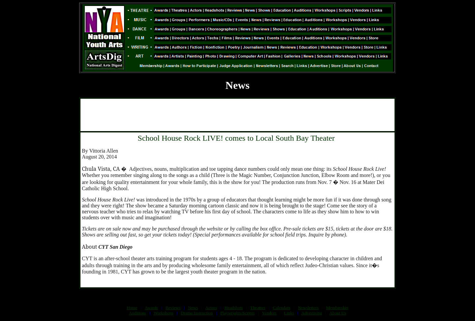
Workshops (163, 312)
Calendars (281, 307)
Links (289, 312)
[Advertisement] (237, 115)
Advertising (311, 312)
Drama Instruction (197, 312)
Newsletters (308, 307)
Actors (211, 307)
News (193, 307)
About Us (337, 312)
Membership (337, 307)
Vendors (269, 312)
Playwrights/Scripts (237, 312)
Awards (151, 307)
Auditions (137, 312)
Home (132, 307)
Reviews (172, 307)
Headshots (234, 307)
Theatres (257, 307)
